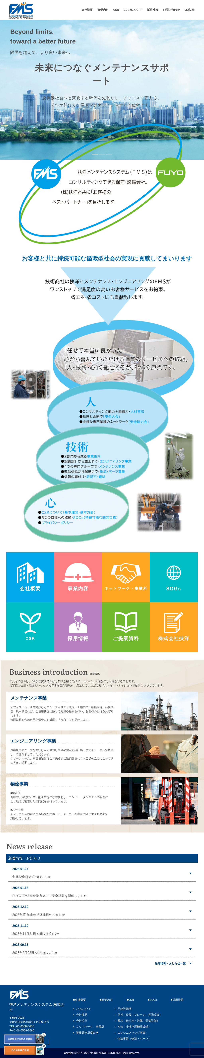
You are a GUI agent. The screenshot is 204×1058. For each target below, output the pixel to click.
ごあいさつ (83, 1008)
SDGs (153, 999)
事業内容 (103, 9)
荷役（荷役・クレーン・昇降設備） (140, 1014)
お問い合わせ (171, 9)
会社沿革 (81, 1020)
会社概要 (87, 9)
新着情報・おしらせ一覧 (170, 963)
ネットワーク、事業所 (90, 1026)
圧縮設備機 (124, 1008)
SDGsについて (133, 9)
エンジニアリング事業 (131, 1032)
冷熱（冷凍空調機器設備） (134, 1026)
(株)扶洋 (189, 9)
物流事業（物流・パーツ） (134, 1038)
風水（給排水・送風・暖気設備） (138, 1020)
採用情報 (152, 9)
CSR (116, 9)
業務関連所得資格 (87, 1032)
